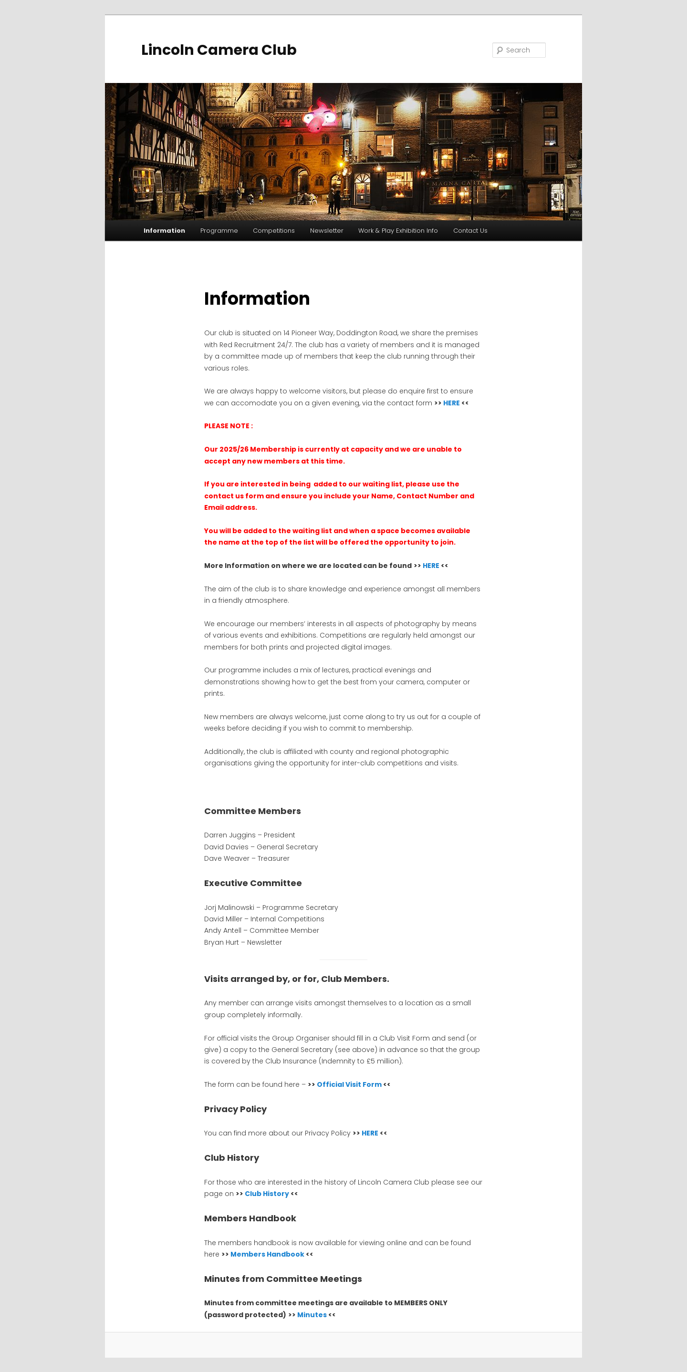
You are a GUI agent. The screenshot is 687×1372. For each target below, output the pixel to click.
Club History (268, 1193)
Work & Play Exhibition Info (398, 230)
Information (164, 230)
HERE (451, 403)
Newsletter (327, 230)
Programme (219, 230)
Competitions (274, 230)
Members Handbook (267, 1254)
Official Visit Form (349, 1084)
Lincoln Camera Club (219, 50)
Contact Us (470, 230)
